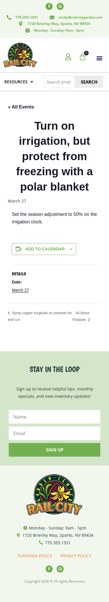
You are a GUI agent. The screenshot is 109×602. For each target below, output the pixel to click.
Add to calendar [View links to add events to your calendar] (45, 249)
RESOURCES (18, 81)
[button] (99, 58)
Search (89, 82)
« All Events (21, 106)
